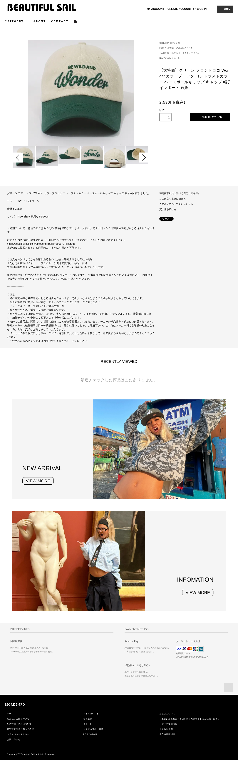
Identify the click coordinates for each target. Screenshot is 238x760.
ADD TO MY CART (210, 117)
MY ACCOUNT (155, 8)
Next (143, 158)
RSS (85, 734)
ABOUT (39, 21)
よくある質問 (166, 729)
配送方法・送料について (19, 724)
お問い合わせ (14, 739)
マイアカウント (91, 713)
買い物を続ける (167, 209)
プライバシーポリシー (18, 734)
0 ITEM (224, 8)
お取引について (167, 713)
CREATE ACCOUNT (179, 8)
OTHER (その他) (167, 43)
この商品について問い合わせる (176, 204)
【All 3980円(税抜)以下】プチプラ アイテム (179, 53)
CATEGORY (16, 21)
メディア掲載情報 (168, 724)
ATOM (93, 734)
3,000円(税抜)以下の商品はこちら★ (175, 48)
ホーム (10, 713)
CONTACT (59, 21)
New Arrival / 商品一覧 (169, 58)
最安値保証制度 (167, 734)
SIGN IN (202, 8)
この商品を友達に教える (172, 198)
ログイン (87, 724)
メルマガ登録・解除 (93, 729)
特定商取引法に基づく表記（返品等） (179, 193)
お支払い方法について (18, 719)
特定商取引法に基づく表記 (20, 729)
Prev (18, 158)
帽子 (180, 43)
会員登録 (87, 719)
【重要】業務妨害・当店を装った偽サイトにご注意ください (189, 719)
